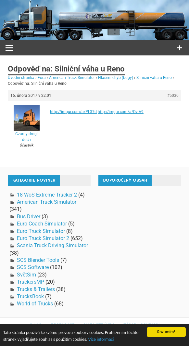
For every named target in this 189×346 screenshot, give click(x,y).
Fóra (42, 77)
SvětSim (26, 275)
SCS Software (33, 267)
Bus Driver (28, 216)
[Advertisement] (143, 232)
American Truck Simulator (72, 77)
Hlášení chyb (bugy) (115, 77)
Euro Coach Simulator (42, 224)
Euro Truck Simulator (41, 231)
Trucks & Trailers (36, 289)
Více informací (101, 339)
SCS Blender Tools (38, 260)
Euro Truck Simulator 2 (43, 238)
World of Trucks (35, 304)
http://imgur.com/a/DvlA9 (121, 111)
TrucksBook (30, 296)
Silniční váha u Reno (154, 77)
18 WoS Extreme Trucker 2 (47, 195)
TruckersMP (30, 282)
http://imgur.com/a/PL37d (73, 111)
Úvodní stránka (21, 77)
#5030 (173, 95)
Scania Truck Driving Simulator (52, 245)
